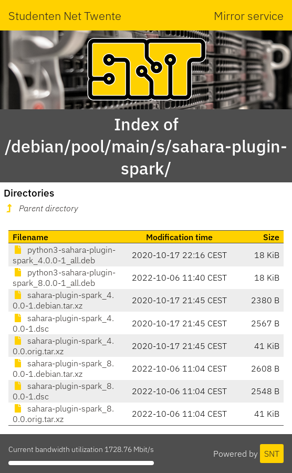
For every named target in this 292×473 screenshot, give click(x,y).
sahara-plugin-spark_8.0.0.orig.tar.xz (63, 413)
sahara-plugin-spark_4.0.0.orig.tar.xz (63, 345)
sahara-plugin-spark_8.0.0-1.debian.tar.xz (63, 368)
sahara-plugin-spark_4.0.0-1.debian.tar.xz (63, 300)
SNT (271, 453)
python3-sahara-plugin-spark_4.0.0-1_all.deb (64, 254)
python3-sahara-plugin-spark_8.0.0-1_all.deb (64, 277)
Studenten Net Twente (64, 15)
